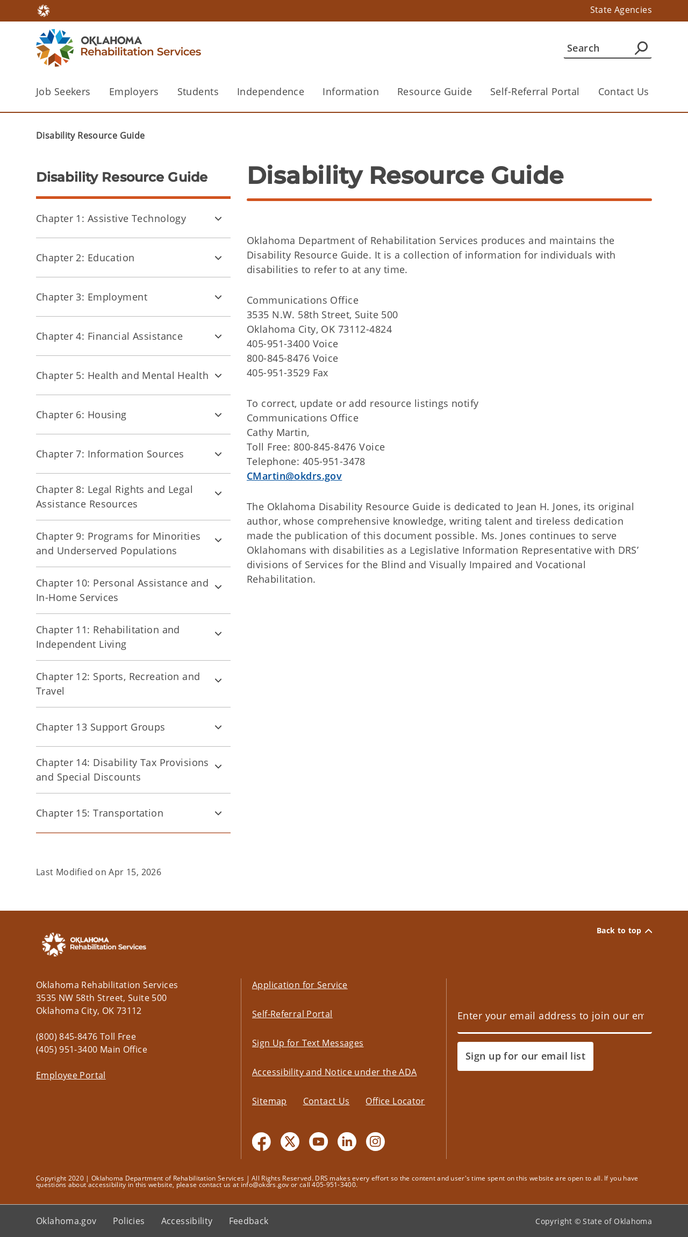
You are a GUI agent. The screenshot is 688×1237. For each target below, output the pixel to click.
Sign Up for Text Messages (308, 1043)
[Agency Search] (641, 48)
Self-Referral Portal (535, 91)
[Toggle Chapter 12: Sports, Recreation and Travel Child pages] (218, 680)
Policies (129, 1221)
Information (350, 91)
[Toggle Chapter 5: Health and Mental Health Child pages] (218, 375)
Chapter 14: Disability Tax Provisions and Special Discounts (122, 769)
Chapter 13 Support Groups (101, 726)
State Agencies (621, 10)
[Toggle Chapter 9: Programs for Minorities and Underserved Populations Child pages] (218, 539)
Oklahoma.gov (66, 1221)
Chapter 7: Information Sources (110, 453)
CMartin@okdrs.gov (294, 475)
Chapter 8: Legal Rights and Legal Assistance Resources (114, 496)
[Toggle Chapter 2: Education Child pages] (218, 257)
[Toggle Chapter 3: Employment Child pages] (218, 297)
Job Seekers (63, 91)
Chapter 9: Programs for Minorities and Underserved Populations (118, 543)
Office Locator (395, 1101)
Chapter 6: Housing (81, 414)
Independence (270, 91)
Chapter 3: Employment (91, 296)
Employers (134, 91)
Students (198, 91)
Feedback (249, 1221)
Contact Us (623, 91)
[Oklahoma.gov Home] (43, 10)
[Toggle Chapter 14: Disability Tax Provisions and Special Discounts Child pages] (218, 766)
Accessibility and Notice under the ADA (334, 1072)
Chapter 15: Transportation (99, 812)
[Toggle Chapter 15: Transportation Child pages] (218, 813)
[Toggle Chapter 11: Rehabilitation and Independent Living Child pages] (218, 633)
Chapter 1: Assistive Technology (111, 218)
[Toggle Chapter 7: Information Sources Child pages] (218, 453)
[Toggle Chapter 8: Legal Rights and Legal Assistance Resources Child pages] (218, 493)
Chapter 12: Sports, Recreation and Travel (118, 683)
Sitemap (269, 1101)
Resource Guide (434, 91)
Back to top (624, 930)
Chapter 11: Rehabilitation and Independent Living (108, 636)
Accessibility (187, 1221)
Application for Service (300, 985)
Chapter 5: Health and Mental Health (122, 375)
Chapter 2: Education (85, 257)
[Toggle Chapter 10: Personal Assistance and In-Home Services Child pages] (218, 586)
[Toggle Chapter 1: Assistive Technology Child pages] (218, 218)
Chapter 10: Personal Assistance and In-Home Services (122, 590)
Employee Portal (71, 1075)
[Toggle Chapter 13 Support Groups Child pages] (218, 727)
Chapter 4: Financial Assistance (109, 336)
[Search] (607, 48)
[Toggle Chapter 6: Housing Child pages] (218, 414)
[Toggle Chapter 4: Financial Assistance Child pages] (218, 336)
